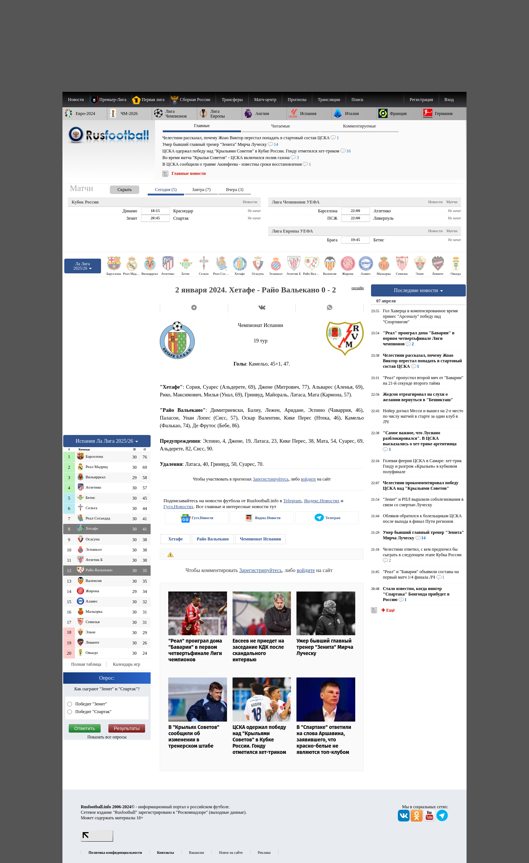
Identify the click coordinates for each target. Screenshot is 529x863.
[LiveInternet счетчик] (97, 840)
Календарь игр (126, 664)
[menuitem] (193, 99)
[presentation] (117, 188)
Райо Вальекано (212, 539)
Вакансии (196, 853)
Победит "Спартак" (93, 711)
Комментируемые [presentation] (359, 126)
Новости (250, 201)
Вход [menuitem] (449, 99)
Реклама (264, 853)
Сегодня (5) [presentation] (166, 189)
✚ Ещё (387, 610)
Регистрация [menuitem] (421, 99)
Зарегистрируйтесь (270, 479)
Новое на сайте (230, 853)
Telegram (292, 500)
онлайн (358, 287)
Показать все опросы (107, 737)
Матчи (451, 201)
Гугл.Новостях (178, 506)
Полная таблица (86, 664)
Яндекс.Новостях (321, 500)
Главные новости (189, 173)
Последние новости (418, 290)
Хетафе (175, 539)
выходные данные (227, 812)
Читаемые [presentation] (280, 126)
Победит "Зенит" (90, 703)
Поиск (357, 99)
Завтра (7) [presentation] (201, 189)
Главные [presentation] (202, 125)
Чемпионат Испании (260, 539)
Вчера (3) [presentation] (234, 189)
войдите (308, 479)
